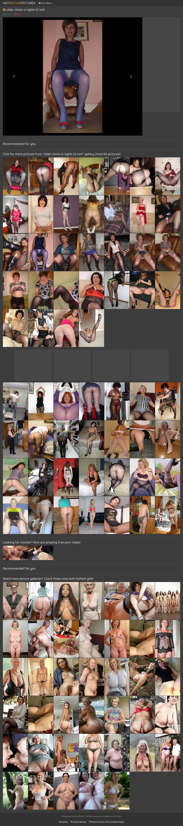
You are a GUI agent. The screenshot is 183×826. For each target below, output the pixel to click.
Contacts (63, 821)
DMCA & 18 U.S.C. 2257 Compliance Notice (106, 821)
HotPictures (19, 3)
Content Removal (78, 821)
